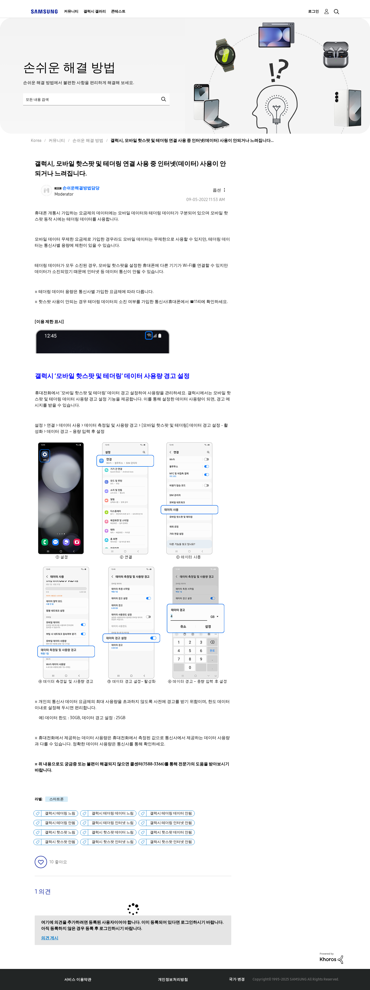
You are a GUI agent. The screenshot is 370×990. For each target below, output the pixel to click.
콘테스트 (118, 11)
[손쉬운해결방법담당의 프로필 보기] (80, 188)
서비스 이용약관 (77, 979)
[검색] (96, 99)
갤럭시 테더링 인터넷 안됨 (171, 823)
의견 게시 (49, 938)
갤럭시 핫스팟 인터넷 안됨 (171, 842)
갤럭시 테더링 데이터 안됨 (171, 813)
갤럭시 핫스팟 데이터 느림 (113, 832)
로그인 (313, 11)
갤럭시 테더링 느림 (60, 813)
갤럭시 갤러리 (95, 11)
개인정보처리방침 (173, 979)
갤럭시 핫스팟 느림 (60, 832)
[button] (216, 190)
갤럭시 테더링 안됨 (60, 823)
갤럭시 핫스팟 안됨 (60, 842)
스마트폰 (56, 799)
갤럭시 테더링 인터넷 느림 (113, 823)
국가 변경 (237, 979)
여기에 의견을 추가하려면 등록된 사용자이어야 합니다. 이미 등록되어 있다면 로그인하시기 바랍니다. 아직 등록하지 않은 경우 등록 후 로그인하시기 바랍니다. (132, 925)
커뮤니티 (71, 11)
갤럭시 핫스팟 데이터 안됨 (171, 832)
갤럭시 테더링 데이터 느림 (113, 813)
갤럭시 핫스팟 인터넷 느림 (113, 842)
